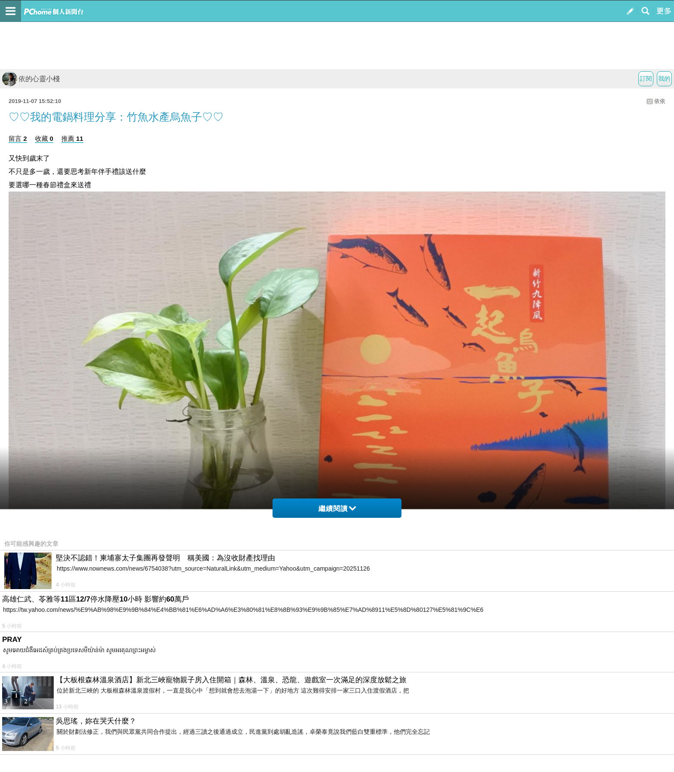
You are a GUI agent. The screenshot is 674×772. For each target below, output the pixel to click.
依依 (659, 101)
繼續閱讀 (337, 509)
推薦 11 (72, 138)
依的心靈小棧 (31, 78)
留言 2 (18, 138)
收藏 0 (44, 138)
